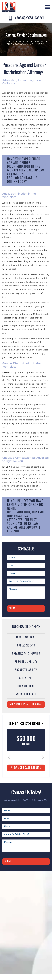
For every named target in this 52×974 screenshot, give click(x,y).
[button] (9, 757)
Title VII (34, 376)
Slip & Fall (26, 678)
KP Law (6, 466)
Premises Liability (26, 662)
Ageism (6, 202)
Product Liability (26, 670)
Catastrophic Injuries (26, 653)
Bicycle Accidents (26, 637)
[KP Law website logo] (9, 7)
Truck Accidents (26, 686)
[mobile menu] (47, 7)
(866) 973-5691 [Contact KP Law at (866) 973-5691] (29, 18)
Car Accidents (26, 645)
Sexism (6, 372)
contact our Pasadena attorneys (26, 516)
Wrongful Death (26, 694)
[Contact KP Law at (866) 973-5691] (10, 18)
